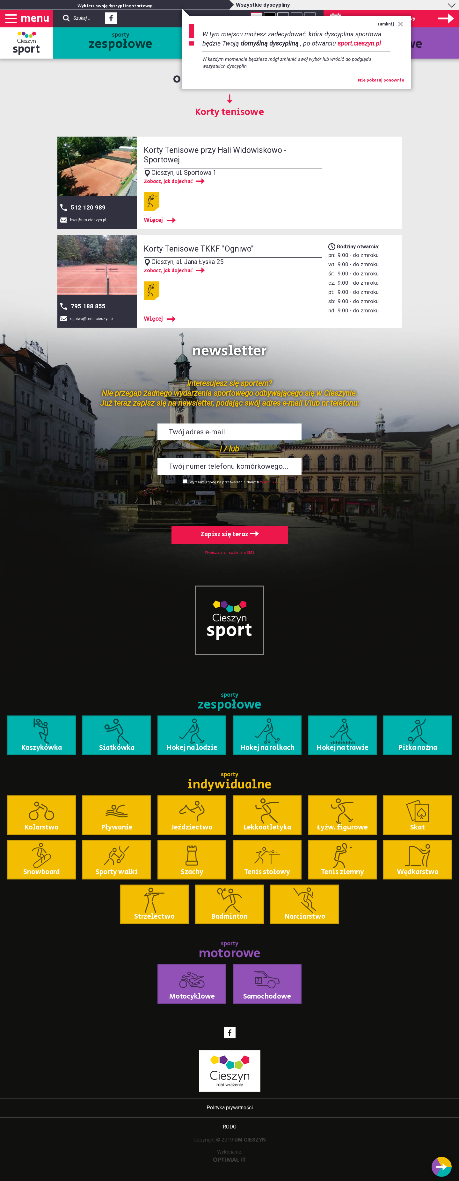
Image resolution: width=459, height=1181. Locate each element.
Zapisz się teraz (229, 534)
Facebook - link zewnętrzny (111, 20)
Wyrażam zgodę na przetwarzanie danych (224, 482)
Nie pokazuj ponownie (381, 80)
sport (26, 49)
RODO (230, 1127)
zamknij (390, 24)
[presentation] (229, 503)
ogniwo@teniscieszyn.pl (91, 319)
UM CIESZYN (250, 1140)
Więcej (153, 220)
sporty (120, 42)
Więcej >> (268, 482)
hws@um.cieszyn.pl (88, 220)
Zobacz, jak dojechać (168, 181)
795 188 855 (88, 306)
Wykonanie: (229, 1155)
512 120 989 (88, 207)
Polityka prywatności (230, 1108)
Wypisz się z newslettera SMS (229, 553)
